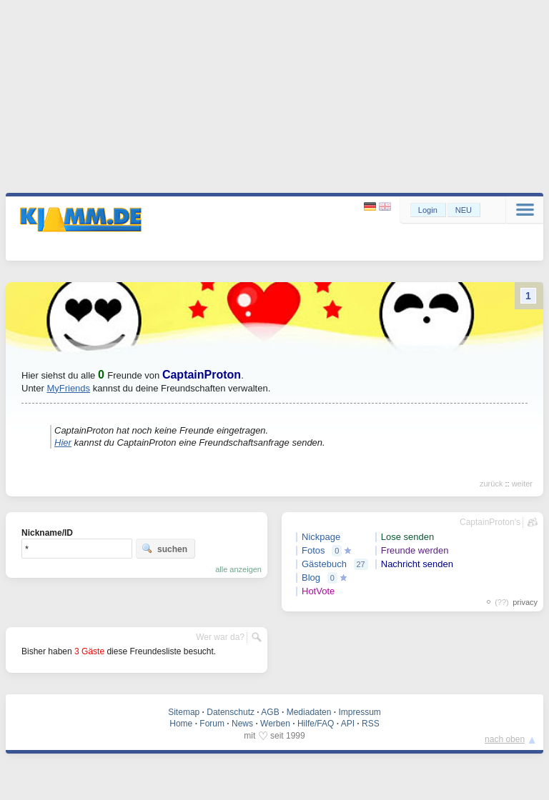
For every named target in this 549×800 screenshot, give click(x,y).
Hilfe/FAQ (315, 724)
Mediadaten (309, 712)
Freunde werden (415, 550)
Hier (62, 442)
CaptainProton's (490, 522)
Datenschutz (230, 712)
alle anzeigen (238, 569)
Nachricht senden (417, 564)
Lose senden (407, 536)
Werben (275, 724)
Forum (211, 724)
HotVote (318, 591)
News (242, 724)
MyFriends (68, 388)
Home (180, 724)
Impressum (359, 712)
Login (427, 210)
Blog (311, 577)
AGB (270, 712)
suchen (164, 548)
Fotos (313, 550)
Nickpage (321, 536)
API (348, 724)
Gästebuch (324, 564)
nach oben (505, 739)
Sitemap (183, 712)
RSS (371, 724)
